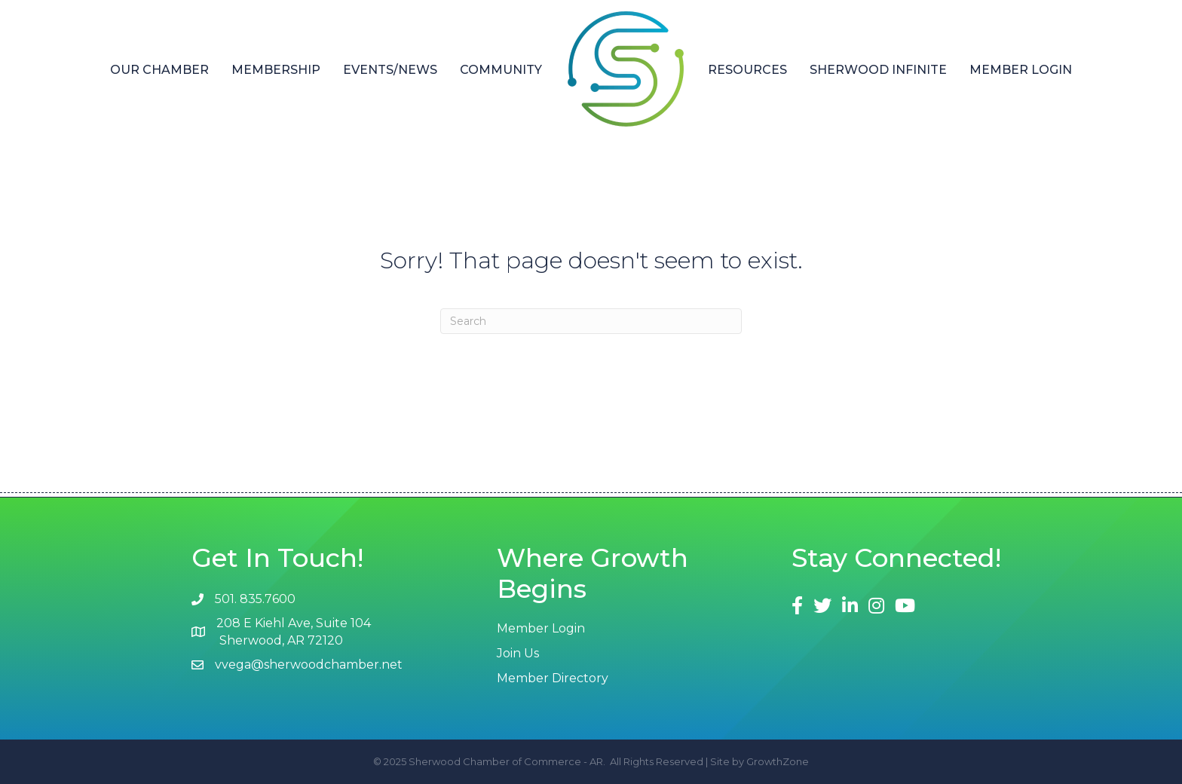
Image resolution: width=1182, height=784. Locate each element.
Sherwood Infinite (878, 70)
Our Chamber (159, 70)
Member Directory (552, 678)
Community (501, 70)
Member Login (1020, 70)
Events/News (390, 70)
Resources (747, 70)
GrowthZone (777, 761)
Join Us (518, 653)
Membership (275, 70)
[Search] (591, 321)
